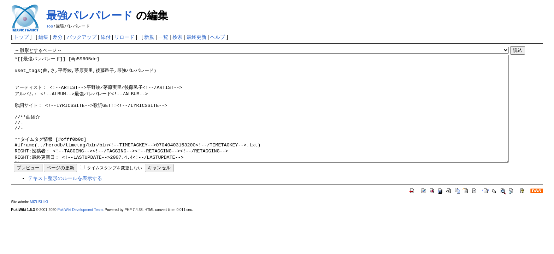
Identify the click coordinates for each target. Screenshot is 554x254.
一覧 (163, 37)
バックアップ (81, 37)
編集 (43, 37)
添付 (106, 37)
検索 (177, 37)
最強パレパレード (89, 15)
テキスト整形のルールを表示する (65, 199)
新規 (149, 37)
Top (49, 26)
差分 (58, 37)
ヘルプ (217, 37)
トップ (21, 37)
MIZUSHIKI (39, 223)
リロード (124, 37)
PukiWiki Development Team (80, 231)
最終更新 (196, 37)
